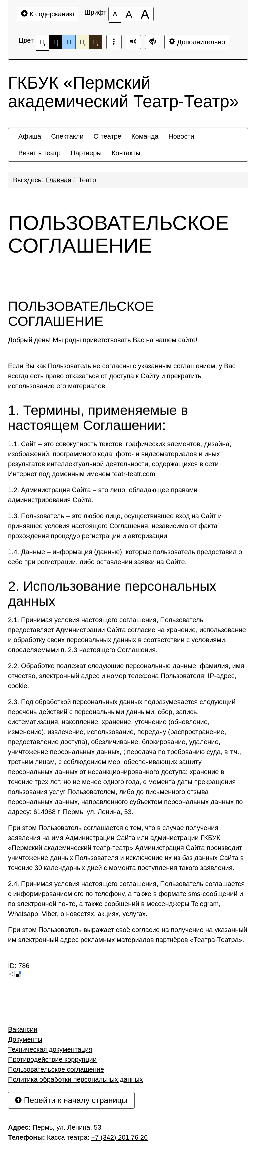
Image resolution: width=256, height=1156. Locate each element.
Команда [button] (144, 136)
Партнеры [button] (86, 153)
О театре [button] (107, 136)
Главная (58, 180)
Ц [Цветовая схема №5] (95, 42)
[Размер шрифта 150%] (128, 14)
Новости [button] (181, 136)
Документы (25, 1039)
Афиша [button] (29, 136)
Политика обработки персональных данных (75, 1079)
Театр (87, 180)
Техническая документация (50, 1049)
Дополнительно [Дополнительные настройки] (197, 42)
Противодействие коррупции (52, 1059)
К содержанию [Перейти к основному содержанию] (47, 14)
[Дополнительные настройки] (152, 42)
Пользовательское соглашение (56, 1069)
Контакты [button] (126, 153)
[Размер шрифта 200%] (145, 14)
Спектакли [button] (67, 136)
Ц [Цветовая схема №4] (82, 42)
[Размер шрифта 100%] (114, 14)
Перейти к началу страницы (71, 1100)
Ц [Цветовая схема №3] (68, 42)
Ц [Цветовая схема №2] (55, 42)
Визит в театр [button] (39, 153)
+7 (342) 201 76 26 (119, 1137)
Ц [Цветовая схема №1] (42, 43)
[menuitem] (29, 136)
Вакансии (22, 1029)
